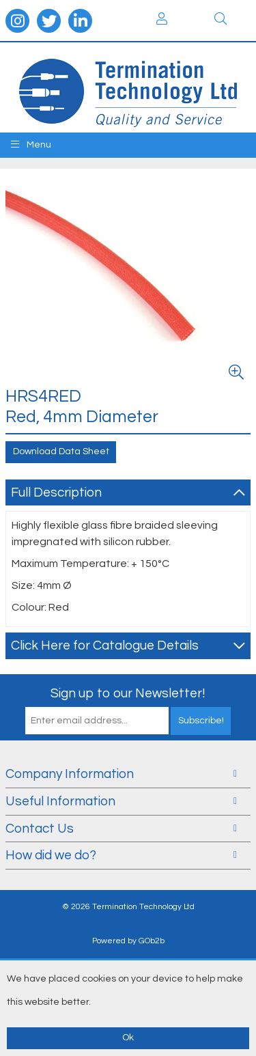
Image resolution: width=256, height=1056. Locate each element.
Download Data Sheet (61, 451)
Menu (31, 144)
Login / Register (161, 18)
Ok (128, 1037)
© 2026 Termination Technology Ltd (128, 906)
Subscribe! (201, 720)
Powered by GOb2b (128, 940)
